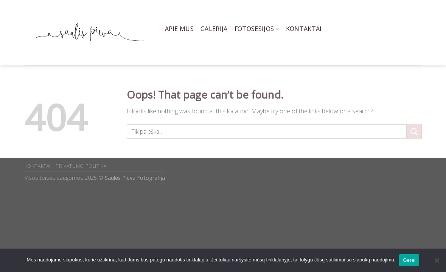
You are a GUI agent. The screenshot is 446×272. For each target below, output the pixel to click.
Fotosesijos (257, 29)
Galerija (214, 29)
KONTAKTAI (38, 166)
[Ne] (436, 263)
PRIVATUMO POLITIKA (81, 166)
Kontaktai (304, 29)
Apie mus (179, 29)
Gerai (409, 260)
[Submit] (413, 131)
